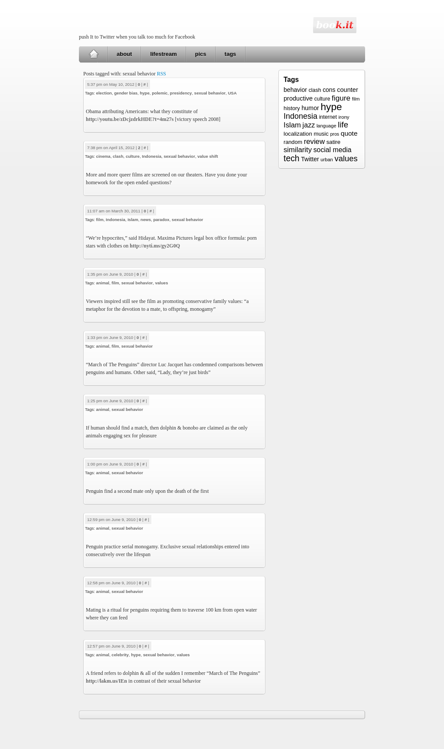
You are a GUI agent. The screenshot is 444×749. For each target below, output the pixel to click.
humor (310, 107)
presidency (181, 93)
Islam (132, 219)
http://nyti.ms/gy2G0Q (155, 246)
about (124, 54)
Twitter (310, 159)
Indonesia (151, 156)
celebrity (119, 654)
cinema (103, 156)
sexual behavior (210, 93)
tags (230, 54)
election (104, 93)
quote (349, 133)
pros (334, 134)
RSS (161, 74)
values (161, 282)
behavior (295, 89)
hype (144, 93)
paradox (161, 219)
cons (329, 89)
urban (326, 159)
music (320, 133)
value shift (207, 156)
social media (332, 149)
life (343, 124)
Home (93, 54)
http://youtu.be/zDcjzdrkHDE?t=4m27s (130, 119)
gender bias (125, 93)
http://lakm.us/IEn (106, 681)
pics (200, 54)
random (293, 142)
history (292, 108)
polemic (159, 93)
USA (232, 93)
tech (292, 158)
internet (328, 117)
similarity (298, 150)
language (326, 125)
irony (344, 117)
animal (102, 282)
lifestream (163, 54)
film (100, 219)
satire (333, 142)
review (314, 141)
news (145, 219)
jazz (309, 125)
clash (118, 156)
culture (133, 156)
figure (341, 98)
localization (298, 133)
